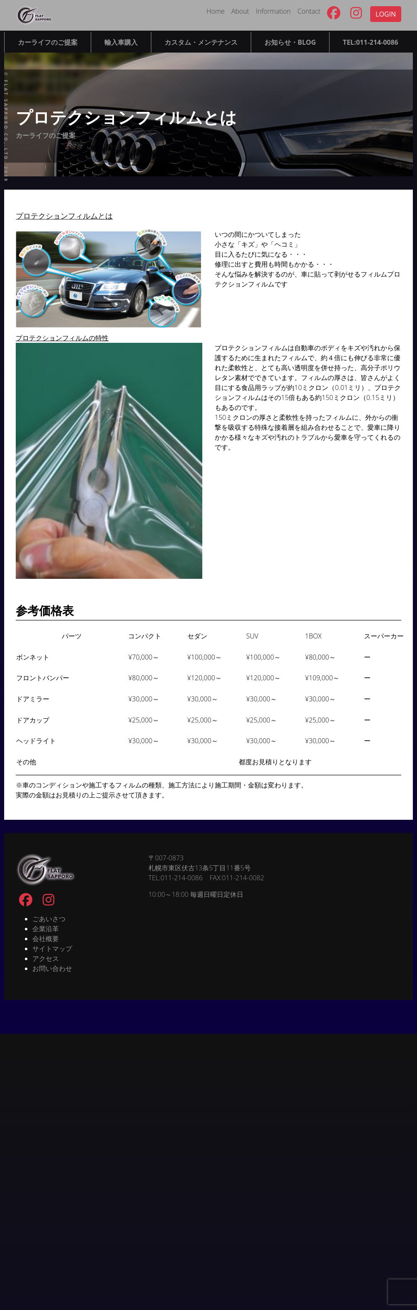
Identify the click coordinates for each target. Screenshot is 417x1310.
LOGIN (386, 14)
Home (215, 11)
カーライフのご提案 (48, 42)
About (240, 11)
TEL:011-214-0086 (370, 42)
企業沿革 (45, 928)
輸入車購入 (121, 42)
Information (273, 11)
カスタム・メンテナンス (201, 42)
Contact (309, 11)
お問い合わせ (52, 968)
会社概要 (45, 938)
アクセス (45, 958)
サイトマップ (52, 948)
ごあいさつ (48, 918)
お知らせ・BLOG (290, 42)
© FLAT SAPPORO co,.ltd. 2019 (6, 127)
